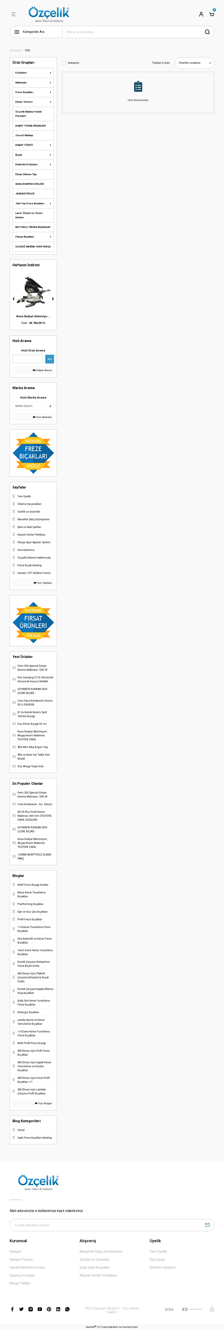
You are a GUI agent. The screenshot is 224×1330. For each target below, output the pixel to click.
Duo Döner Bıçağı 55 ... (33, 316)
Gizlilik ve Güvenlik (94, 1260)
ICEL (28, 50)
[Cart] (211, 14)
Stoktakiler (73, 62)
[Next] (53, 299)
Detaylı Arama (42, 370)
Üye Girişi (157, 1260)
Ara (49, 359)
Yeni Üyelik (158, 1251)
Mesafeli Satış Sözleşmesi (101, 1251)
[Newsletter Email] (112, 1225)
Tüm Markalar (42, 417)
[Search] (138, 32)
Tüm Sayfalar (43, 582)
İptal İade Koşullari (95, 1267)
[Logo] (49, 14)
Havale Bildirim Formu (27, 1267)
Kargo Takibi (20, 1283)
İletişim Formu (21, 1260)
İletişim (15, 1251)
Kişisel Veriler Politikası (98, 1275)
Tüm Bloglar (43, 1103)
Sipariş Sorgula (22, 1275)
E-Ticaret (103, 1326)
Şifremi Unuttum (163, 1267)
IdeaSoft (91, 1326)
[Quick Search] (27, 359)
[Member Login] (201, 14)
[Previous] (13, 299)
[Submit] (207, 1225)
